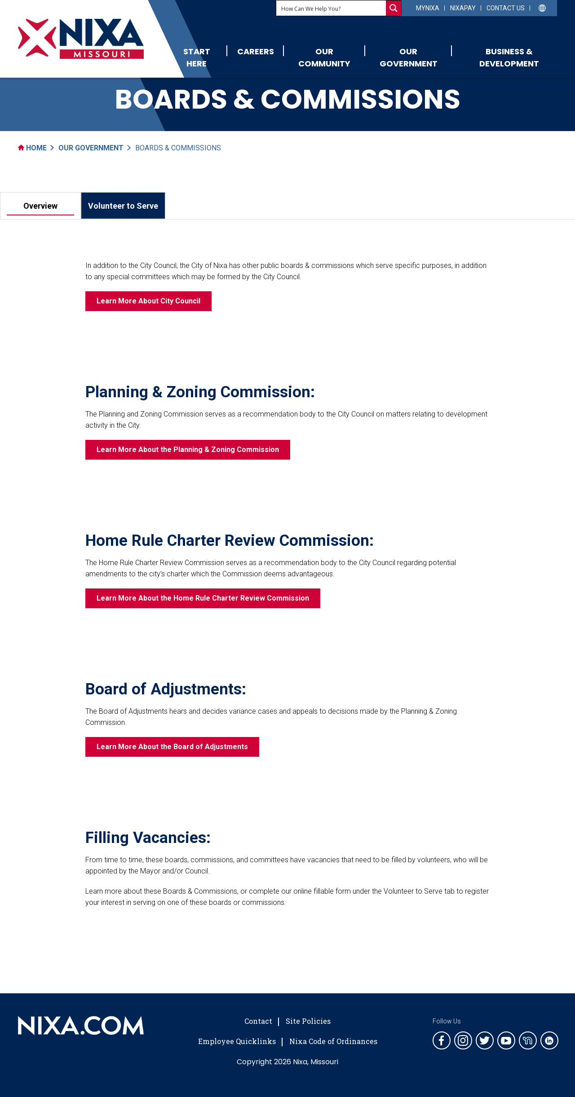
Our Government (409, 57)
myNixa (427, 8)
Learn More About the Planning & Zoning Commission (188, 449)
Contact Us (506, 8)
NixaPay (463, 8)
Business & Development (509, 57)
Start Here (196, 57)
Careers (255, 51)
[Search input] (331, 8)
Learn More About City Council (148, 301)
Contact (258, 1021)
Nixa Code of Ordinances (333, 1041)
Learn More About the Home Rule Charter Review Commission (203, 598)
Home (32, 148)
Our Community (324, 57)
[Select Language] (542, 7)
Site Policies (308, 1021)
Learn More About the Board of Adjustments (172, 746)
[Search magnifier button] (393, 8)
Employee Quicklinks (237, 1041)
